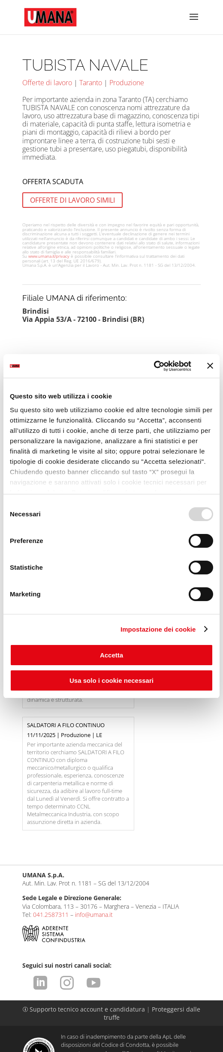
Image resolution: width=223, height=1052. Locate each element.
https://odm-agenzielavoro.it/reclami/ (141, 994)
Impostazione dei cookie (158, 629)
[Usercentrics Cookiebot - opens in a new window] (153, 366)
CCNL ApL (123, 1025)
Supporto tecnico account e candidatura (85, 934)
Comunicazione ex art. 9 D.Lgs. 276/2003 (86, 1016)
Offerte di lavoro (47, 82)
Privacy (165, 1008)
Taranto (90, 82)
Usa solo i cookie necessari (111, 680)
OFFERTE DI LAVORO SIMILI (72, 200)
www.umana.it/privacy (48, 256)
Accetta (111, 655)
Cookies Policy (170, 1016)
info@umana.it (94, 839)
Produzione (126, 82)
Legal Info (57, 1008)
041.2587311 (51, 839)
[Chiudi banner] (210, 366)
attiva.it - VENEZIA (182, 1045)
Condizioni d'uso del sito (113, 1008)
